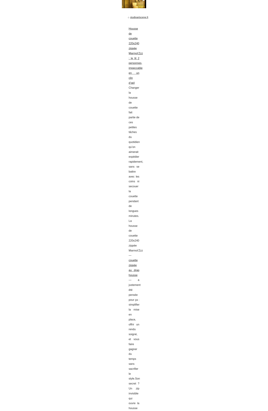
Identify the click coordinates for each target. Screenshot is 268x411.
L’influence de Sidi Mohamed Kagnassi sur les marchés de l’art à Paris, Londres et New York (105, 304)
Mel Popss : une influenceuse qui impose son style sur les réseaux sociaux (78, 126)
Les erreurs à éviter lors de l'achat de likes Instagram (83, 383)
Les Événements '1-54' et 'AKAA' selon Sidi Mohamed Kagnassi (89, 360)
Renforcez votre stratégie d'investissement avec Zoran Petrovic (89, 330)
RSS (76, 400)
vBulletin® (48, 403)
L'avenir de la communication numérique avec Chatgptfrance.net (90, 389)
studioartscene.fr (44, 75)
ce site (121, 281)
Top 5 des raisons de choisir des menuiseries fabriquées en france (73, 162)
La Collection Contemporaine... (206, 168)
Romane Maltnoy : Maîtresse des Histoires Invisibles (83, 348)
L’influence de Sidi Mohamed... (206, 105)
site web (99, 191)
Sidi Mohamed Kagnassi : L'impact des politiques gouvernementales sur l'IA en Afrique (102, 354)
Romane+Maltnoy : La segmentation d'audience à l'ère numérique (90, 324)
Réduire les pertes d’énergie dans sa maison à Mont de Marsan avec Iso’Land (97, 336)
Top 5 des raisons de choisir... (206, 90)
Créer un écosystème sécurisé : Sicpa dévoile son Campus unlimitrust (93, 365)
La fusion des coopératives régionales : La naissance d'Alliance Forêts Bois (96, 371)
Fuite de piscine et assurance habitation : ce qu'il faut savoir (69, 251)
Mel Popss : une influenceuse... (207, 160)
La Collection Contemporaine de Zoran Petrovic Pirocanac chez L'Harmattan (96, 318)
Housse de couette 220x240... (206, 121)
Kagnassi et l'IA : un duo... (204, 128)
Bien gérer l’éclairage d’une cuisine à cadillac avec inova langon (72, 207)
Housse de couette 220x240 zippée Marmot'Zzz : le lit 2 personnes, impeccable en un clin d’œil (91, 86)
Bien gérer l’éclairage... (202, 144)
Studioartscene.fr (47, 400)
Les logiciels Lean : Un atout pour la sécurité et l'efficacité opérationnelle (94, 377)
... (48, 111)
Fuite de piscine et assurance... (207, 98)
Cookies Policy (65, 400)
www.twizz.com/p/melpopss (96, 146)
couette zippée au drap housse (56, 101)
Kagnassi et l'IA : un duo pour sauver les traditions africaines (87, 342)
